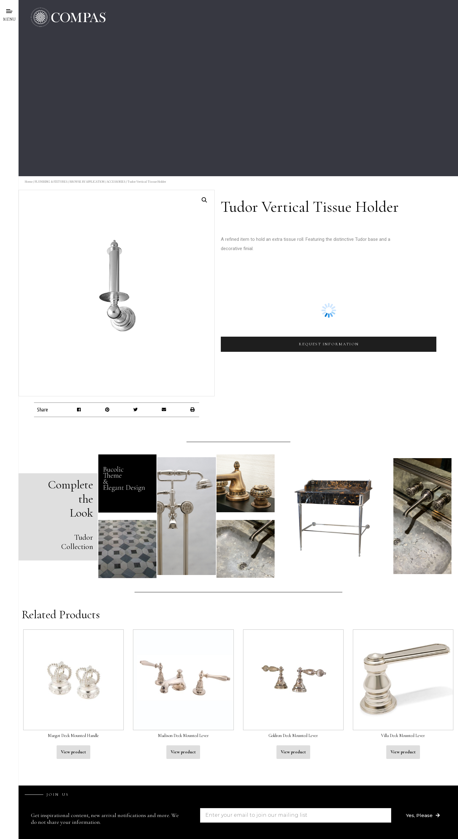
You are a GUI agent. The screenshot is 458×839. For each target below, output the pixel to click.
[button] (79, 410)
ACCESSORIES (116, 181)
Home (28, 181)
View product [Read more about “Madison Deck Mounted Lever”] (183, 752)
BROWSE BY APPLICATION (87, 181)
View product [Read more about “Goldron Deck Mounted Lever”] (293, 752)
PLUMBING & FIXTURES (51, 181)
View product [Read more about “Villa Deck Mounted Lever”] (403, 752)
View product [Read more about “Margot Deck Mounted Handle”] (73, 752)
